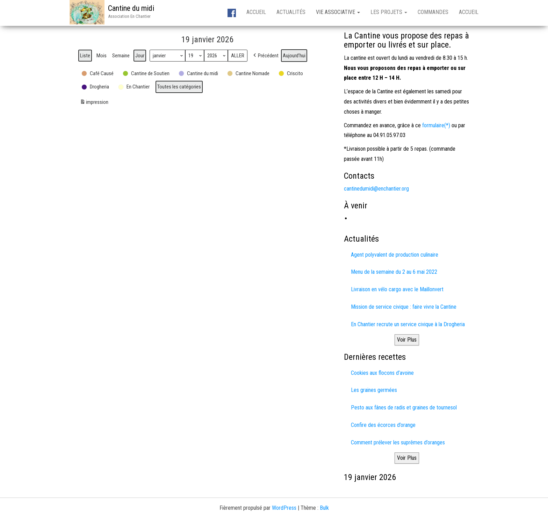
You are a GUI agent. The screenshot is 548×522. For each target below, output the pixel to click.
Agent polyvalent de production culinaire (394, 254)
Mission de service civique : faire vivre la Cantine (403, 306)
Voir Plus (407, 339)
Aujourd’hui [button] (294, 55)
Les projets (388, 12)
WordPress (284, 508)
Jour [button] (139, 55)
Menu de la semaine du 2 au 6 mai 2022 (394, 272)
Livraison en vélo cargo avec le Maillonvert (397, 289)
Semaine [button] (121, 55)
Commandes (433, 12)
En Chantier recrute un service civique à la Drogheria (408, 324)
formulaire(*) (436, 125)
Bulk (324, 508)
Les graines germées (374, 390)
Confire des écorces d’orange (383, 425)
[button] (265, 55)
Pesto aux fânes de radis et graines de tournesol (404, 407)
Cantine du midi (131, 8)
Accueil (256, 12)
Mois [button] (101, 55)
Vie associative (338, 12)
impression (94, 103)
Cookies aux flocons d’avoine (382, 373)
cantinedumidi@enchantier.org (376, 188)
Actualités (290, 12)
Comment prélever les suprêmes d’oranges (398, 442)
